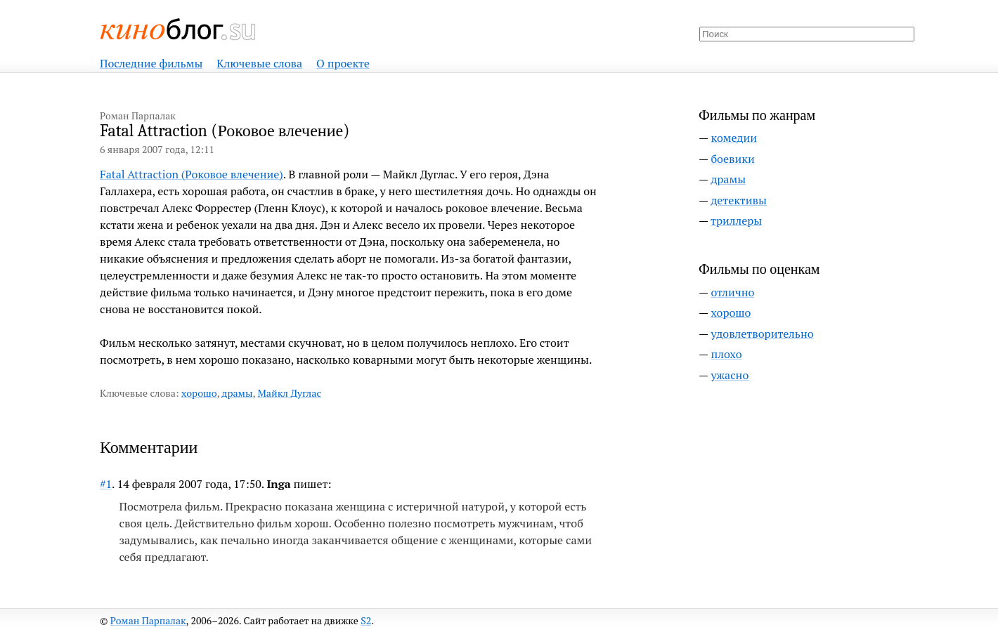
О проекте (343, 63)
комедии (734, 137)
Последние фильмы (151, 63)
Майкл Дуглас (290, 393)
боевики (732, 158)
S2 (366, 620)
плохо (726, 354)
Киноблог (178, 29)
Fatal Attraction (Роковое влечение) (191, 174)
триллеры (736, 220)
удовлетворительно (762, 333)
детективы (739, 200)
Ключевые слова (259, 63)
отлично (732, 292)
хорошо (199, 393)
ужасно (729, 375)
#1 (106, 484)
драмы (236, 393)
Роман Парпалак (148, 620)
